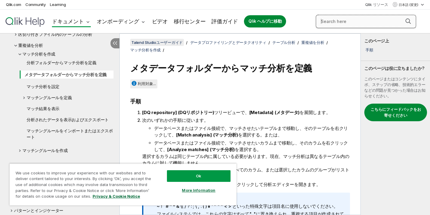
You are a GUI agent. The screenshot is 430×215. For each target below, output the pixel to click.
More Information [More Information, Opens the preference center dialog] (198, 190)
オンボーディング (118, 21)
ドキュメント (68, 21)
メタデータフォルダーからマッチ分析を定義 (65, 74)
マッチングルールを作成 (44, 150)
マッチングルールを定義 (49, 97)
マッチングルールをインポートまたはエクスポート (70, 133)
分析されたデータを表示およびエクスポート (68, 119)
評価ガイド (224, 21)
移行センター (190, 21)
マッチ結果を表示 (43, 108)
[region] (123, 184)
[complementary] (395, 124)
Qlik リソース (376, 4)
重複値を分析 (30, 45)
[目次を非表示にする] (114, 43)
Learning (58, 4)
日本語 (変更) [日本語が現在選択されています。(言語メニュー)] (409, 5)
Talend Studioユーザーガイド (157, 42)
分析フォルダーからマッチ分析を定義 (61, 62)
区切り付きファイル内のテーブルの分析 (55, 34)
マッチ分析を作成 (38, 53)
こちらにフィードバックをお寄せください (396, 112)
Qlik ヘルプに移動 (265, 21)
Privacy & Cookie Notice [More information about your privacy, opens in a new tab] (116, 196)
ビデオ (160, 21)
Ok (198, 175)
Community (35, 4)
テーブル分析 (283, 42)
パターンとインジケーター (38, 210)
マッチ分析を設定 (43, 86)
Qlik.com (13, 4)
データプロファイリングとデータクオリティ (228, 42)
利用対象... (147, 83)
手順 (369, 49)
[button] (408, 21)
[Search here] (366, 21)
